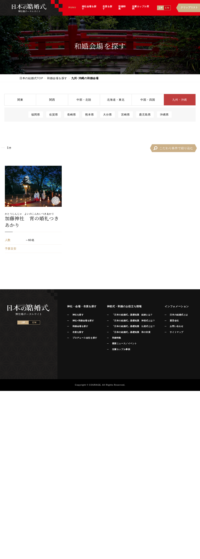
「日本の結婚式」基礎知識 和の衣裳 (131, 332)
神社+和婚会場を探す (83, 320)
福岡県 (35, 114)
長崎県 (71, 114)
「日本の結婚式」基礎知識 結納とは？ (132, 315)
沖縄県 (164, 114)
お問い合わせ (176, 326)
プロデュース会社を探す (84, 338)
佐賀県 (53, 114)
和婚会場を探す (80, 326)
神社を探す (78, 315)
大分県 (107, 114)
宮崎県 (125, 114)
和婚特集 (116, 338)
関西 (52, 99)
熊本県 (89, 114)
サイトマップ (176, 332)
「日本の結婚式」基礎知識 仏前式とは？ (133, 326)
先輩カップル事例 (121, 349)
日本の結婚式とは (179, 315)
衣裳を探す (78, 332)
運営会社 (174, 320)
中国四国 (147, 99)
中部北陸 (84, 99)
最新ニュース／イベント (124, 343)
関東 (20, 99)
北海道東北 (116, 99)
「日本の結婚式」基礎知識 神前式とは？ (133, 320)
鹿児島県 (145, 114)
